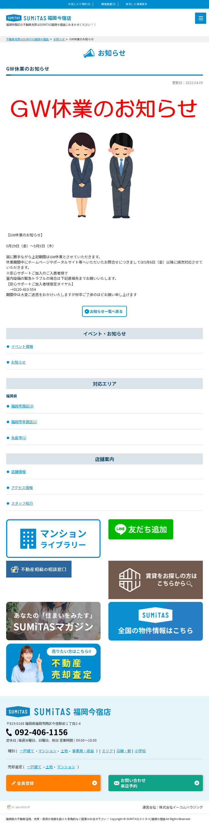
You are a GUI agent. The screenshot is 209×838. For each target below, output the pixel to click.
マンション (47, 750)
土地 (64, 750)
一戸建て (27, 750)
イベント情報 (22, 346)
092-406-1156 (41, 731)
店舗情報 (18, 471)
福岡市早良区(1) (24, 421)
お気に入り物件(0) (79, 4)
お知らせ (18, 362)
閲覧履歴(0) (108, 4)
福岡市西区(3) (22, 406)
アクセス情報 (22, 487)
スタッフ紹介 (22, 503)
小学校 (140, 750)
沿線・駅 (124, 750)
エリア (107, 750)
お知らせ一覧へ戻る (106, 311)
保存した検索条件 (137, 4)
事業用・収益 (83, 750)
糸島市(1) (18, 437)
